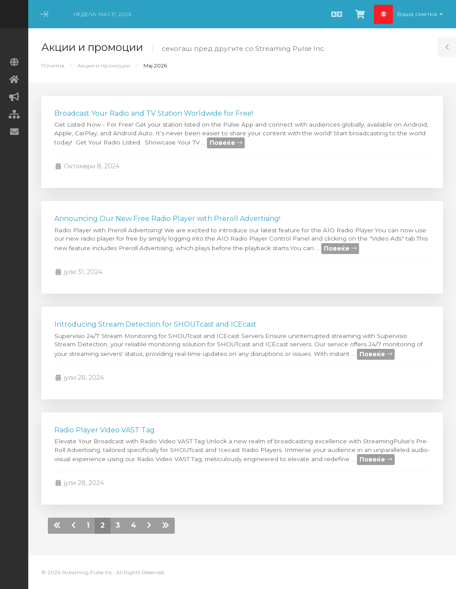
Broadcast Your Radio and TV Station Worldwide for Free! (153, 113)
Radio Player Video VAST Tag (104, 430)
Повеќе (226, 143)
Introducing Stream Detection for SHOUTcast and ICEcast (155, 324)
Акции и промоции (103, 65)
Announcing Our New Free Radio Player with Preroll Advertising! (167, 218)
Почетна (52, 65)
